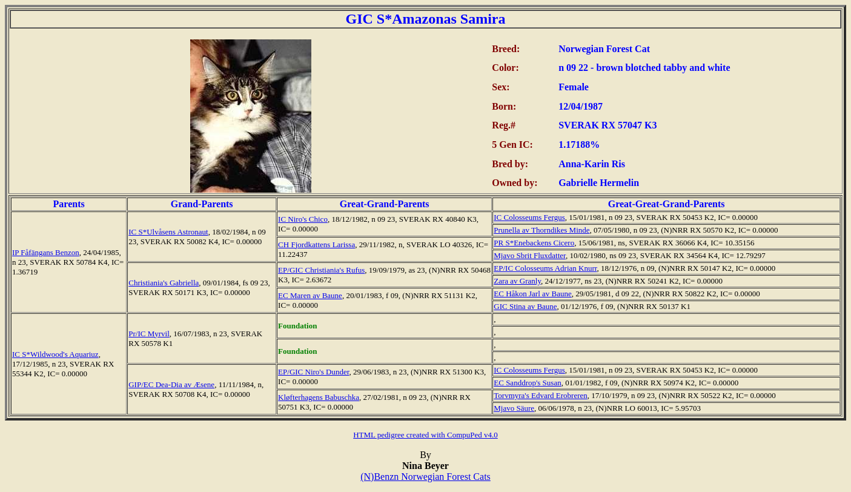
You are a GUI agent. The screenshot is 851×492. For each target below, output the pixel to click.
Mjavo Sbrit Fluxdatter (530, 255)
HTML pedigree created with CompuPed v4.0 (425, 434)
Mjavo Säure (514, 408)
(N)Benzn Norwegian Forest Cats (425, 476)
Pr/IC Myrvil (149, 333)
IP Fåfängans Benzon (45, 252)
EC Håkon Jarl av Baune (533, 293)
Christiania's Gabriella (163, 282)
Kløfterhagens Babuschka (318, 397)
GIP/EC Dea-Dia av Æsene (171, 384)
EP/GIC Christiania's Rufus (321, 269)
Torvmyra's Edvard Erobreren (540, 395)
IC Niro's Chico (303, 219)
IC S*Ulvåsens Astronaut (168, 231)
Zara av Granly (517, 280)
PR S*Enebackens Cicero (534, 242)
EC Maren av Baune (310, 295)
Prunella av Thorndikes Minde (541, 229)
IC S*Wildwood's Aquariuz (55, 354)
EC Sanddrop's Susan (527, 382)
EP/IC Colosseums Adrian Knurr (545, 268)
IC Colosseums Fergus (529, 217)
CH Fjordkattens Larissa (316, 244)
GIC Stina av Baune (525, 306)
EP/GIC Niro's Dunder (313, 371)
